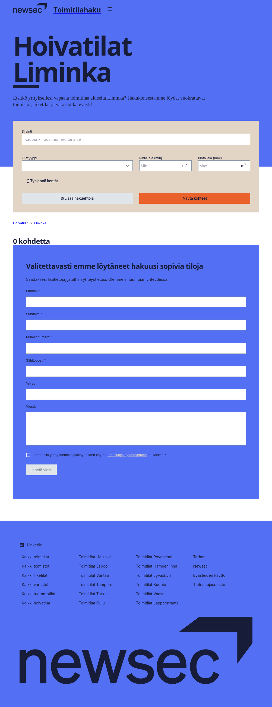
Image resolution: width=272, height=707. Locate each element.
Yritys (30, 383)
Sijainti (27, 131)
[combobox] (131, 139)
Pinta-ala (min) (150, 158)
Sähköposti (36, 360)
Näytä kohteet (195, 198)
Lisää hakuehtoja (77, 198)
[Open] (247, 139)
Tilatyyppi (29, 158)
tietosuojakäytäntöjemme (127, 455)
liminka (40, 223)
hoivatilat (20, 223)
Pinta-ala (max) (210, 158)
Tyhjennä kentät (42, 181)
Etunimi (33, 291)
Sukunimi (34, 314)
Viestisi (31, 407)
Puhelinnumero (39, 337)
